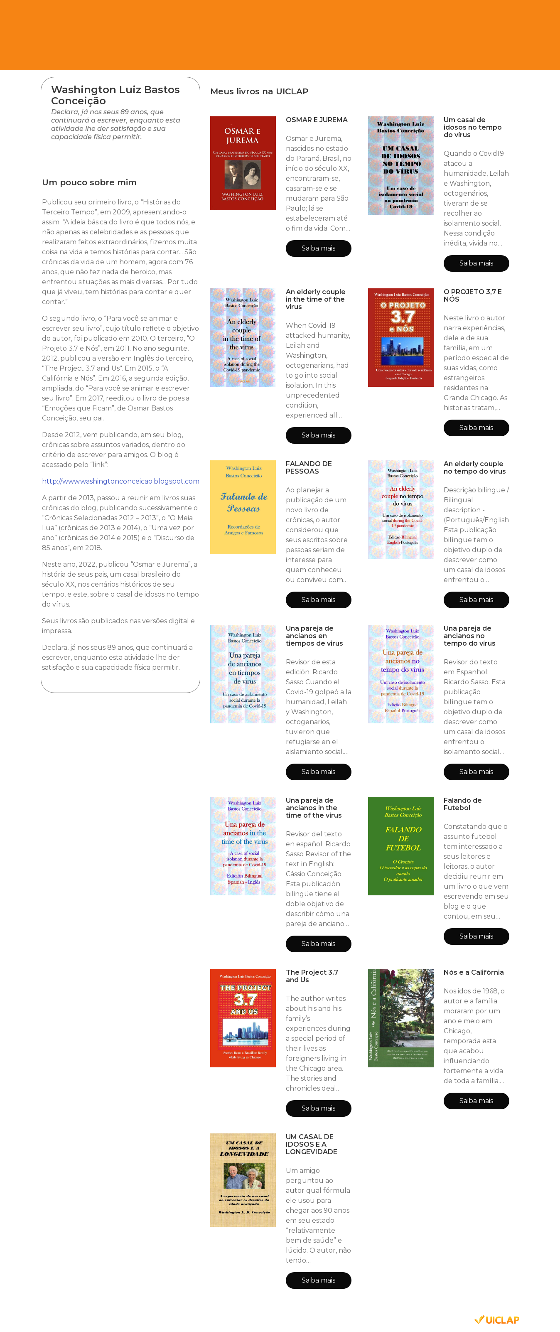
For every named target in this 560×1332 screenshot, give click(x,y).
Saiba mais (318, 248)
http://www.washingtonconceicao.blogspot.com (120, 481)
